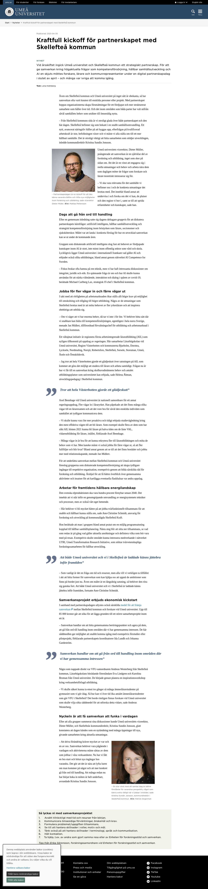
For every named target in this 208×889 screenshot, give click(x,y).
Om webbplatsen (116, 863)
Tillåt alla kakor (16, 880)
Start (7, 22)
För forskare (38, 2)
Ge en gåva (79, 876)
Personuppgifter (116, 872)
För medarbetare (69, 2)
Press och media (82, 867)
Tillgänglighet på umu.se (121, 867)
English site (197, 2)
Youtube (153, 876)
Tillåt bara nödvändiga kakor (23, 874)
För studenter (22, 2)
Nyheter (16, 22)
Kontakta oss (80, 863)
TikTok (152, 872)
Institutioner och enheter (87, 872)
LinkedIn (154, 881)
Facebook (154, 863)
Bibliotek (53, 2)
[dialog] (32, 865)
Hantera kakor (115, 876)
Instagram (154, 867)
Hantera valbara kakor (18, 867)
